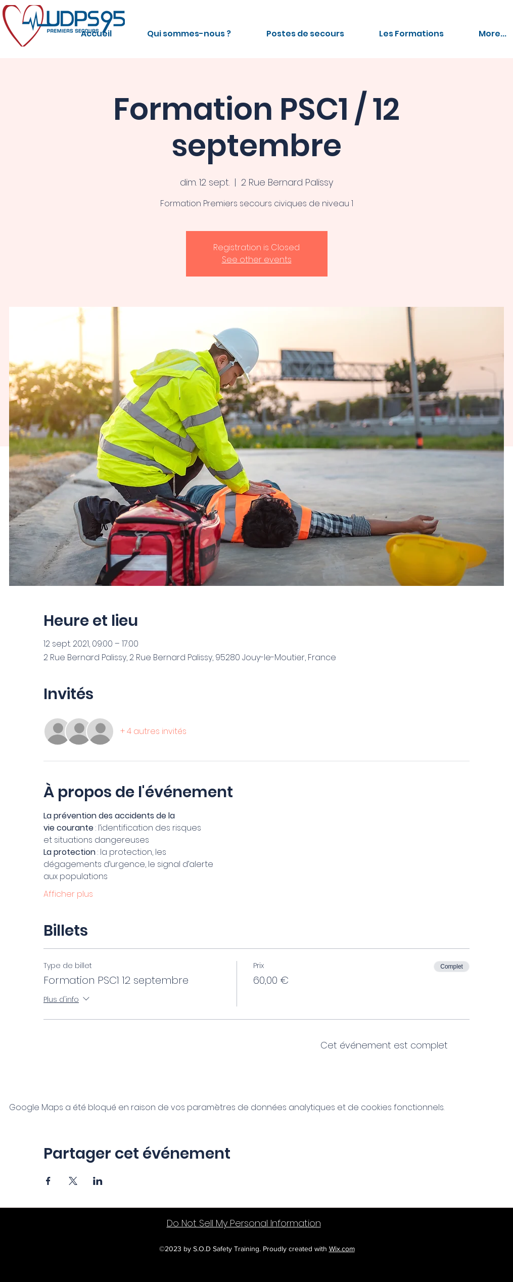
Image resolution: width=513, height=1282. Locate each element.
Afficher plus (68, 894)
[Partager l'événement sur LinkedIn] (98, 1181)
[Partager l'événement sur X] (73, 1181)
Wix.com (342, 1249)
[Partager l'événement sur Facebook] (48, 1181)
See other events (257, 259)
